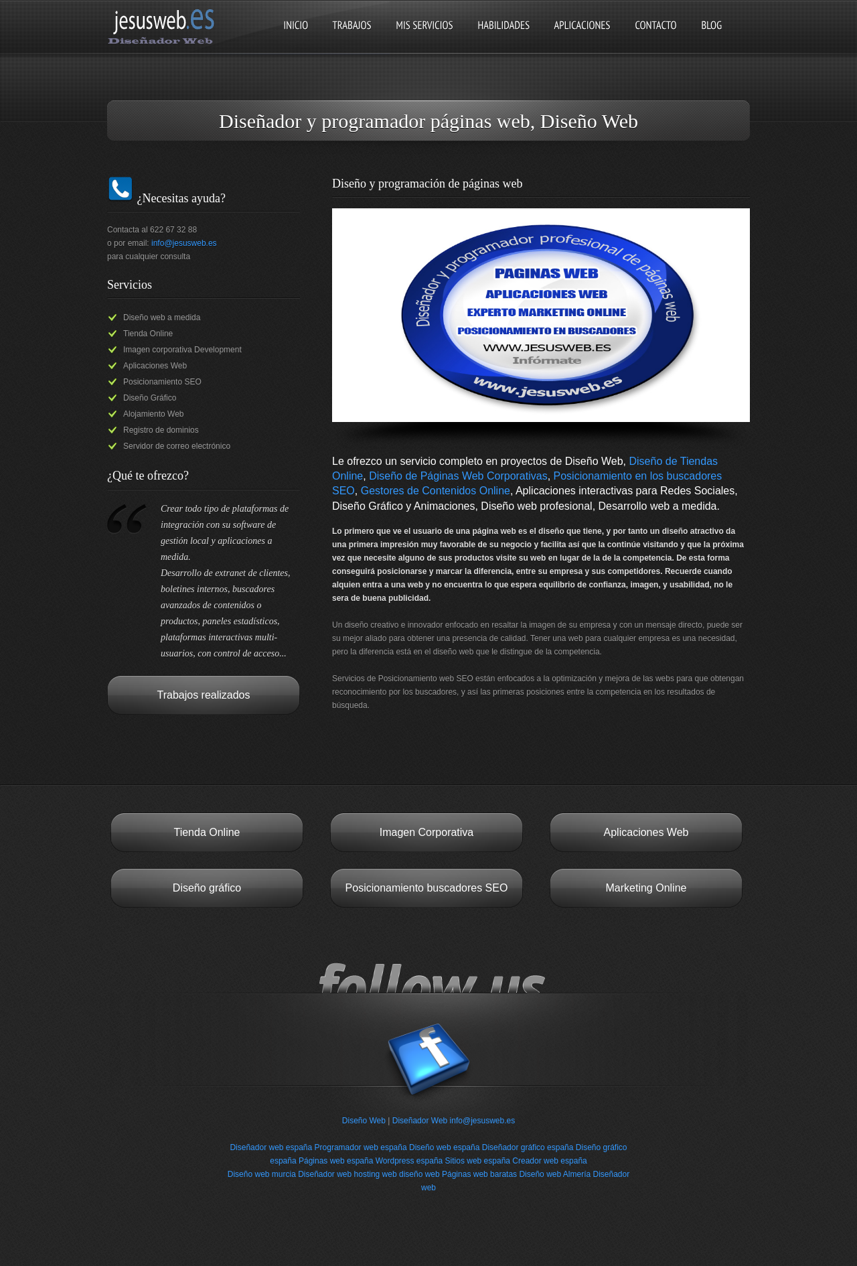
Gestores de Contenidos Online (435, 490)
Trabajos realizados (203, 695)
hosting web (375, 1174)
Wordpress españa (409, 1161)
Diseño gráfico (207, 888)
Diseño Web (364, 1120)
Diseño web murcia (262, 1174)
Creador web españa (549, 1161)
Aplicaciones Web (646, 832)
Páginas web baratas (479, 1174)
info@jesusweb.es (184, 243)
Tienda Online (206, 832)
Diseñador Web (420, 1120)
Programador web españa (361, 1147)
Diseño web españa (444, 1147)
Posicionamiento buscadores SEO (426, 888)
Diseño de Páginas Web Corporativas (458, 476)
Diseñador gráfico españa (528, 1147)
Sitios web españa (477, 1161)
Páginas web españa (336, 1161)
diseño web (419, 1174)
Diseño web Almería (555, 1174)
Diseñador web (325, 1174)
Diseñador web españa (271, 1147)
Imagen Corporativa (427, 832)
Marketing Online (646, 888)
